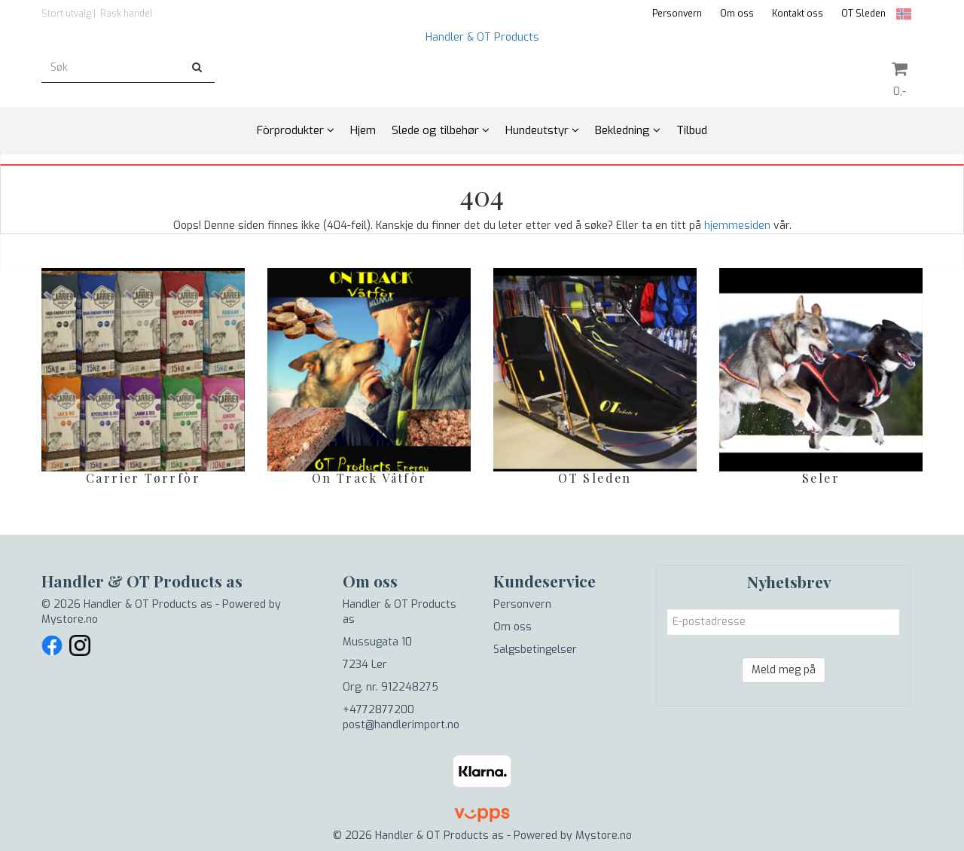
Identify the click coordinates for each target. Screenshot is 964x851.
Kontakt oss (797, 14)
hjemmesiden (737, 225)
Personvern (677, 14)
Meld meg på (784, 670)
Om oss (737, 14)
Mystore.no (69, 619)
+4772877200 (378, 710)
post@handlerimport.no (401, 725)
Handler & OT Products (482, 37)
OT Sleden (863, 14)
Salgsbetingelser (535, 649)
